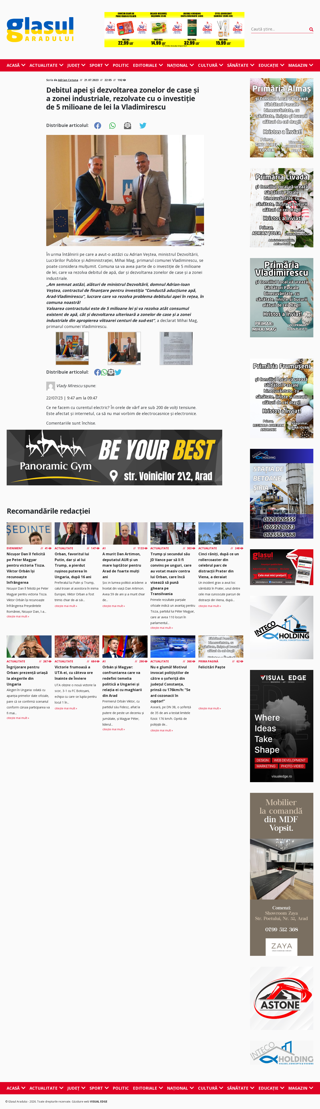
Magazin (300, 65)
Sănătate (240, 65)
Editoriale (148, 65)
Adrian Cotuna (68, 80)
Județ (76, 65)
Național (180, 65)
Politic (121, 65)
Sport (99, 65)
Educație (271, 65)
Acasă (16, 65)
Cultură (210, 65)
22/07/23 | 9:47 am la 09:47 (71, 398)
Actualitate (47, 65)
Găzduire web (81, 1101)
